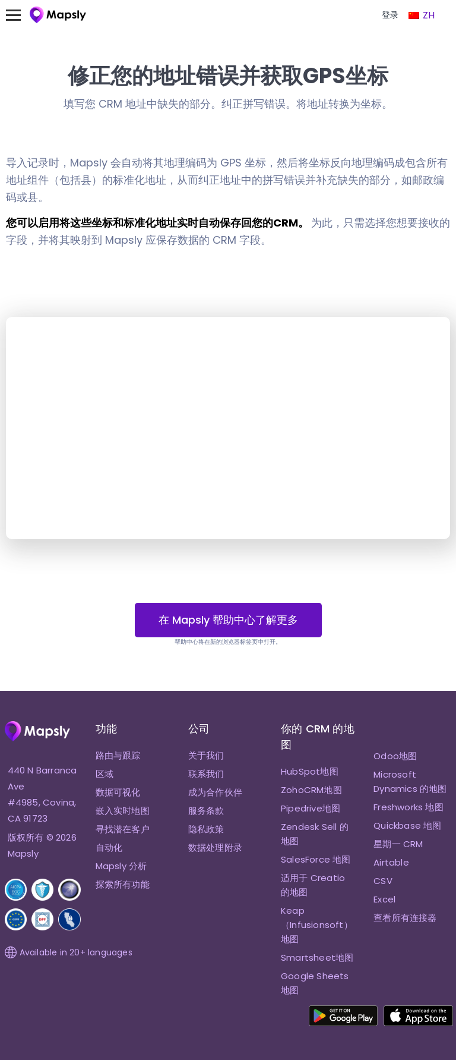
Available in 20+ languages (68, 952)
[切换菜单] (19, 15)
